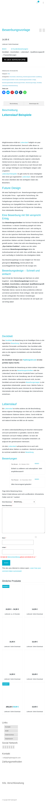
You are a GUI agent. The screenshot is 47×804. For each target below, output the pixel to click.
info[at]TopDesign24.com (11, 758)
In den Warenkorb (15, 59)
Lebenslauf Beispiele (9, 174)
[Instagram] (7, 747)
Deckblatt (39, 82)
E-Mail (4, 547)
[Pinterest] (14, 747)
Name (4, 538)
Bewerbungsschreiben (19, 82)
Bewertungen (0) (33, 103)
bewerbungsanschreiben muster (10, 79)
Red (9, 73)
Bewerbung (19, 76)
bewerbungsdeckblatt (7, 82)
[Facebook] (3, 747)
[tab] (14, 103)
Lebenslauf (5, 85)
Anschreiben (12, 76)
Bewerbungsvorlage (31, 82)
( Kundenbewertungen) (19, 49)
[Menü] (43, 2)
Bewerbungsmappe (33, 382)
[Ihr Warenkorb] (38, 2)
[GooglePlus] (9, 747)
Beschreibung (13, 103)
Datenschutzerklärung (14, 557)
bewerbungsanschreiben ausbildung (32, 76)
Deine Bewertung (7, 502)
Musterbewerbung (13, 85)
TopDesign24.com (29, 360)
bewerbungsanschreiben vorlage (27, 79)
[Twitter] (5, 747)
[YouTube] (11, 747)
